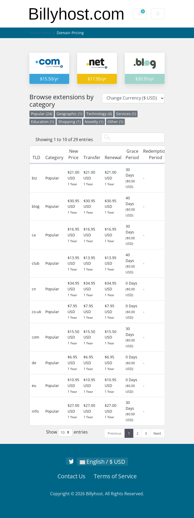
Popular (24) (41, 113)
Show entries (67, 432)
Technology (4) (99, 113)
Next (157, 433)
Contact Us (71, 476)
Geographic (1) (69, 113)
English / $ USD (102, 461)
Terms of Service (115, 476)
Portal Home (40, 32)
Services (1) (126, 113)
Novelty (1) (94, 121)
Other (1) (115, 121)
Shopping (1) (69, 121)
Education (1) (42, 121)
